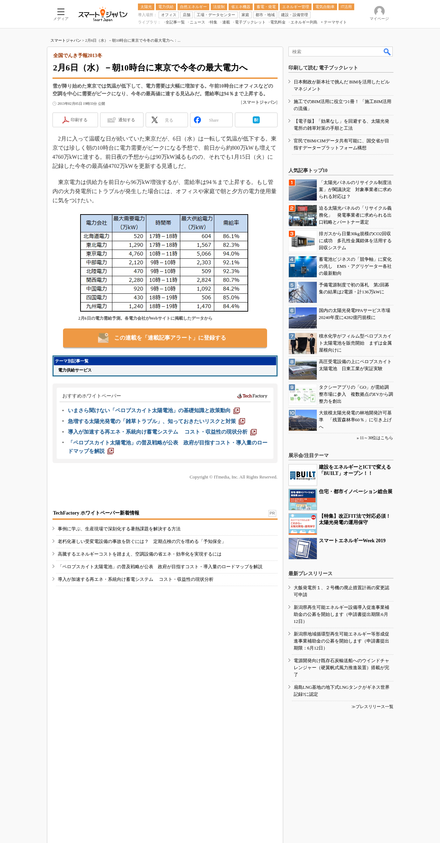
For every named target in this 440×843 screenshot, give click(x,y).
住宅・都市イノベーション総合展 (355, 491)
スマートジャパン (65, 40)
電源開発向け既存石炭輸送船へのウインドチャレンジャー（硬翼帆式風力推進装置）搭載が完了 (341, 667)
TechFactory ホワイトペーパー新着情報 (96, 513)
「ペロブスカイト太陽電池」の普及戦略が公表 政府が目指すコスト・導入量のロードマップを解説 (160, 566)
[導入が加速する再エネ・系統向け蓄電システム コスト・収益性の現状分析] (162, 432)
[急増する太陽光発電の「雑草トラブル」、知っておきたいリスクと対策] (156, 421)
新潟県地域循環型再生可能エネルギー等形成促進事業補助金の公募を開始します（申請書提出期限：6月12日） (341, 641)
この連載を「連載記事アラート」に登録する (170, 338)
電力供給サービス (75, 370)
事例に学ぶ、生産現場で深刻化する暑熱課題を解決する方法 (119, 528)
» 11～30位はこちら (375, 437)
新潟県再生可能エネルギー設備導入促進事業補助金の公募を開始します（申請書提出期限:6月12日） (341, 614)
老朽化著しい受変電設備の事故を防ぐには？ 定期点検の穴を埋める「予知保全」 (142, 541)
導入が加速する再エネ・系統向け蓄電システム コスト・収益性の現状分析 (136, 579)
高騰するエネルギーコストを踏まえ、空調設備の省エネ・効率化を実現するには (140, 554)
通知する (126, 119)
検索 (387, 51)
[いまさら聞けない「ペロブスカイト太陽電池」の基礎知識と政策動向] (154, 410)
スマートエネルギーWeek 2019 (352, 540)
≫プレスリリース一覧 (372, 706)
